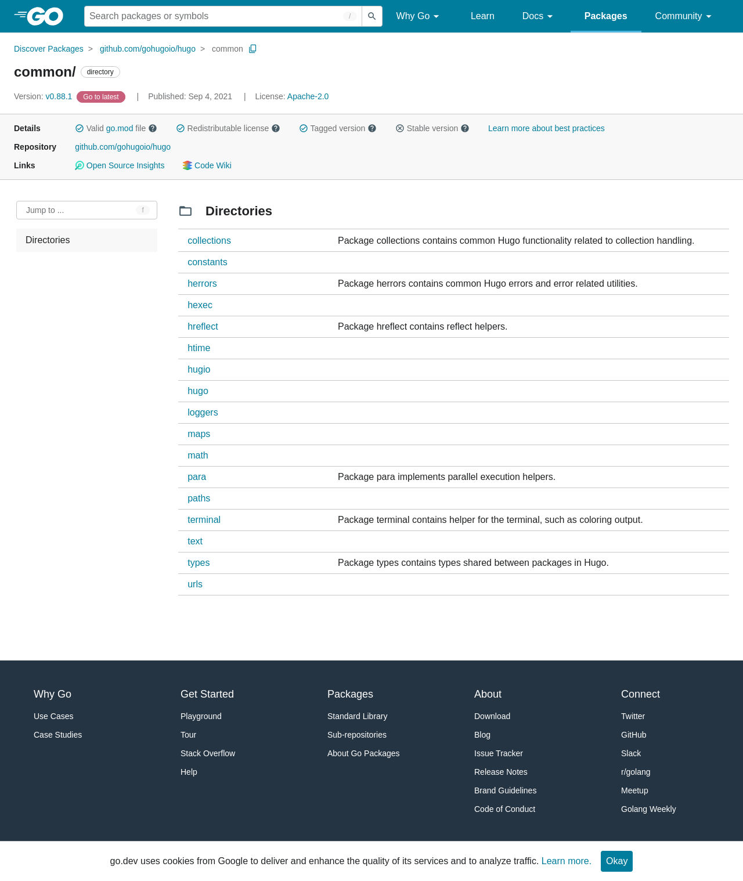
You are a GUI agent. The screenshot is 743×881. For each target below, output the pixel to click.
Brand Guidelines (505, 790)
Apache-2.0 (308, 96)
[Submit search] (372, 16)
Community (685, 16)
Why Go (419, 16)
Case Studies (58, 734)
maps (198, 434)
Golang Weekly (648, 809)
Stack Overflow (208, 753)
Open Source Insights (119, 165)
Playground (201, 716)
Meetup (634, 790)
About (488, 694)
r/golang (636, 772)
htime (198, 348)
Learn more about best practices (546, 128)
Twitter (633, 716)
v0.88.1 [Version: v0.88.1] (44, 96)
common (227, 48)
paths (198, 498)
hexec (199, 305)
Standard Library (357, 716)
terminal (204, 520)
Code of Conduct (504, 809)
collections (209, 240)
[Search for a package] (223, 16)
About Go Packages (363, 753)
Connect (640, 694)
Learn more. (566, 861)
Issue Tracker (498, 753)
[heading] (49, 16)
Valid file (116, 128)
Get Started (207, 694)
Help (189, 772)
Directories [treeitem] (48, 240)
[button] (79, 128)
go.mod (120, 128)
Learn (483, 16)
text (195, 541)
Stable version (432, 128)
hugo (197, 391)
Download (492, 716)
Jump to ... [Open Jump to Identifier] (45, 210)
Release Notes (501, 772)
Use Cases (53, 716)
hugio (198, 369)
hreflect (202, 326)
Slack (631, 753)
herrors (202, 283)
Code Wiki (207, 165)
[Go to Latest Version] (102, 96)
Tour (188, 734)
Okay (616, 861)
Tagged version (338, 128)
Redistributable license (228, 128)
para (196, 477)
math (197, 455)
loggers (202, 412)
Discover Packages (49, 48)
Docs (539, 16)
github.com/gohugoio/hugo (148, 48)
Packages (606, 16)
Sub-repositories (357, 734)
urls (195, 584)
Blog (482, 734)
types (198, 563)
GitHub (634, 734)
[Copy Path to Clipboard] (253, 49)
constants (207, 262)
